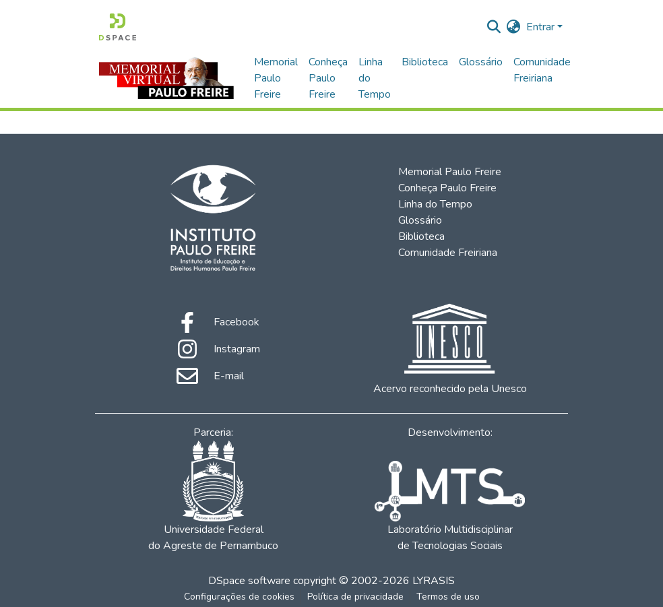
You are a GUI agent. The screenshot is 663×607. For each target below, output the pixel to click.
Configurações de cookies (239, 596)
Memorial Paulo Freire (276, 78)
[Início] (117, 26)
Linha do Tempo (374, 78)
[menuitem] (513, 27)
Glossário (481, 62)
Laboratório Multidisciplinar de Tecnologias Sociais (449, 507)
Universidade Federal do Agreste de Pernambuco (213, 497)
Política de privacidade (355, 596)
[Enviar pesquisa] (494, 27)
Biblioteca (425, 62)
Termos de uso (448, 596)
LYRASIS (433, 580)
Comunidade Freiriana (542, 70)
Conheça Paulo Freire (328, 78)
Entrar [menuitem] (540, 27)
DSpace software (249, 580)
